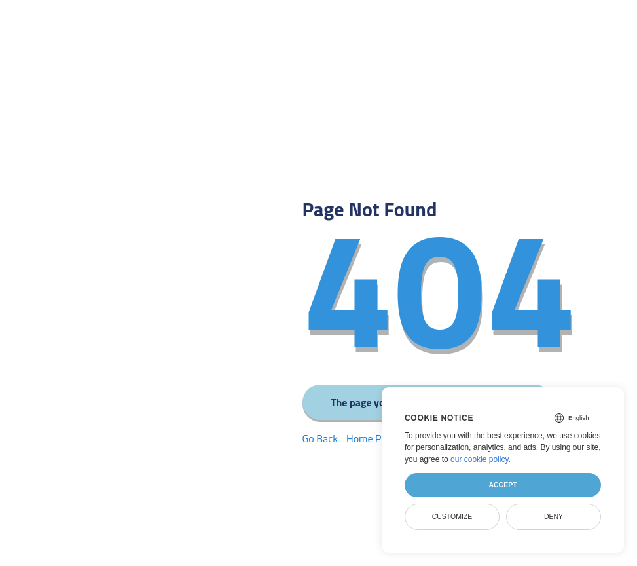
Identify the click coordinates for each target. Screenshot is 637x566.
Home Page (371, 438)
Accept (502, 485)
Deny (553, 516)
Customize (452, 516)
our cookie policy (479, 459)
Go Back (320, 438)
